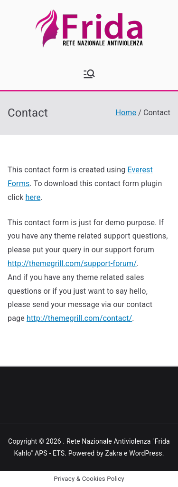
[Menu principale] (89, 73)
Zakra (113, 453)
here (33, 197)
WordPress (145, 453)
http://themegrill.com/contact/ (79, 318)
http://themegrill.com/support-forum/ (72, 263)
